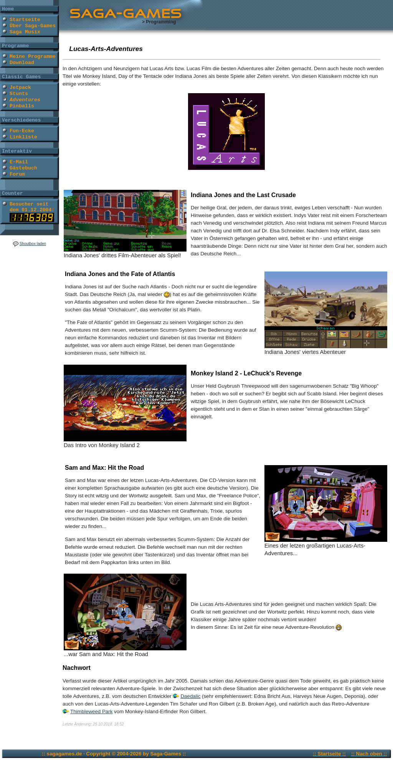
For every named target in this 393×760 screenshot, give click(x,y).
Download (22, 63)
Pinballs (22, 106)
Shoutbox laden (33, 244)
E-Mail (19, 162)
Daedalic (190, 696)
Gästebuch (23, 168)
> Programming (159, 22)
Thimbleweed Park (91, 711)
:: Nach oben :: (369, 754)
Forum (17, 174)
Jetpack (20, 87)
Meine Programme (33, 56)
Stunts (19, 94)
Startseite (25, 20)
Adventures (25, 100)
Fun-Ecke (22, 131)
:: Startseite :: (329, 754)
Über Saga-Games (33, 26)
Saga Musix (25, 32)
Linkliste (23, 137)
